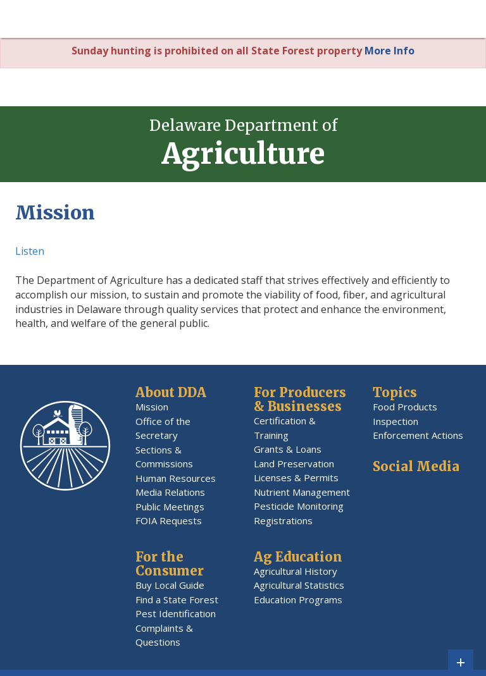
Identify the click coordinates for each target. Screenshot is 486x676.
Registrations (283, 520)
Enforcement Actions (418, 435)
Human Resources (175, 478)
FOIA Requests (168, 520)
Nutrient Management (302, 492)
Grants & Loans (287, 449)
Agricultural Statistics (299, 585)
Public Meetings (169, 506)
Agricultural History (295, 571)
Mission (151, 406)
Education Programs (298, 599)
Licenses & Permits (296, 477)
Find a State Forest (176, 599)
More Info (389, 51)
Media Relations (170, 492)
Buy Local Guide (169, 585)
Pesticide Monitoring (299, 506)
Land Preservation (294, 463)
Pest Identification (175, 613)
